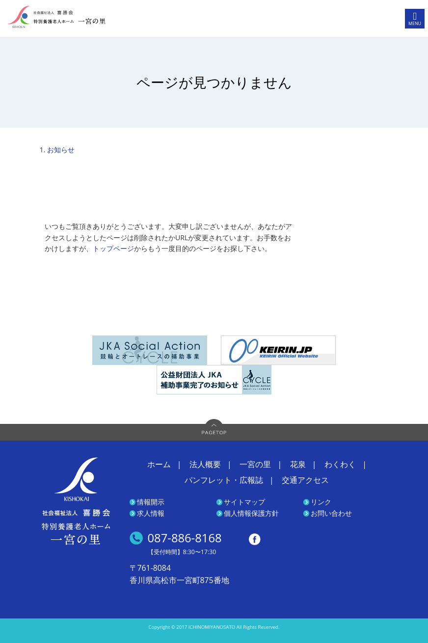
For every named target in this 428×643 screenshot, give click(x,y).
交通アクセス (305, 480)
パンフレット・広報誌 (224, 480)
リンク (321, 501)
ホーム (159, 464)
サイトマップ (244, 501)
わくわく (340, 464)
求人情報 (150, 513)
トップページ (113, 248)
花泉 (298, 464)
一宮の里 (255, 464)
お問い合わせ (331, 513)
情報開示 (150, 501)
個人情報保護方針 (251, 513)
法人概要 (205, 464)
